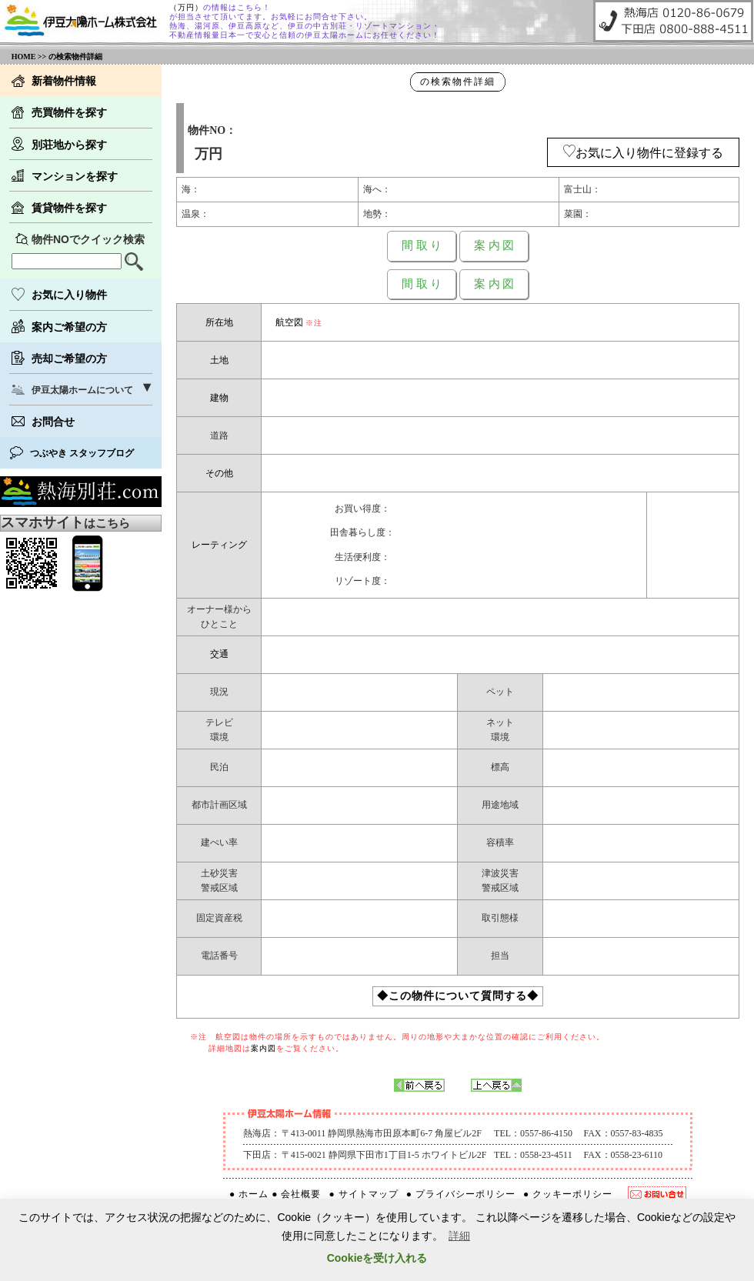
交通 (219, 654)
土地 (219, 360)
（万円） (186, 7)
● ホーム (249, 1194)
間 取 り (422, 245)
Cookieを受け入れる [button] (377, 1258)
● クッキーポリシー (567, 1194)
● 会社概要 (296, 1194)
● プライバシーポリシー (460, 1194)
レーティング (219, 544)
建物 (219, 397)
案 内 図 (494, 245)
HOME (24, 56)
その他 (219, 473)
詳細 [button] (459, 1235)
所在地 (219, 322)
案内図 (263, 1048)
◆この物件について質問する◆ (458, 996)
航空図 (289, 322)
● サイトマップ (363, 1194)
